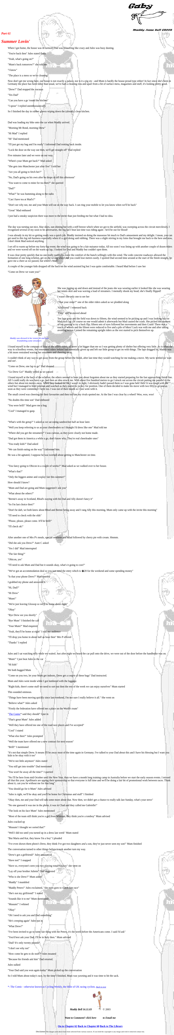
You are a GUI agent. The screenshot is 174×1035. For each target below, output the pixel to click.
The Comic (15, 714)
